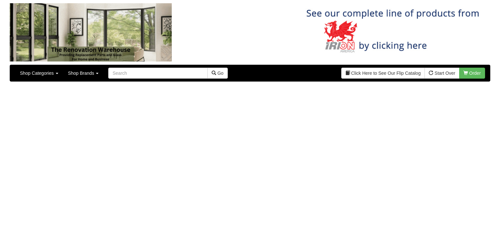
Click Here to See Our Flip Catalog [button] (383, 73)
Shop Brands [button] (83, 73)
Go (218, 73)
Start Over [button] (442, 73)
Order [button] (472, 73)
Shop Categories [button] (39, 73)
